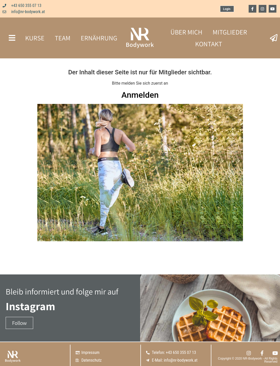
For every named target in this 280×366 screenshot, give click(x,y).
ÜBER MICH (186, 32)
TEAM (62, 37)
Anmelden (140, 95)
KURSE (34, 37)
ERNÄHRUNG (99, 37)
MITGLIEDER (230, 32)
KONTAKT (208, 43)
